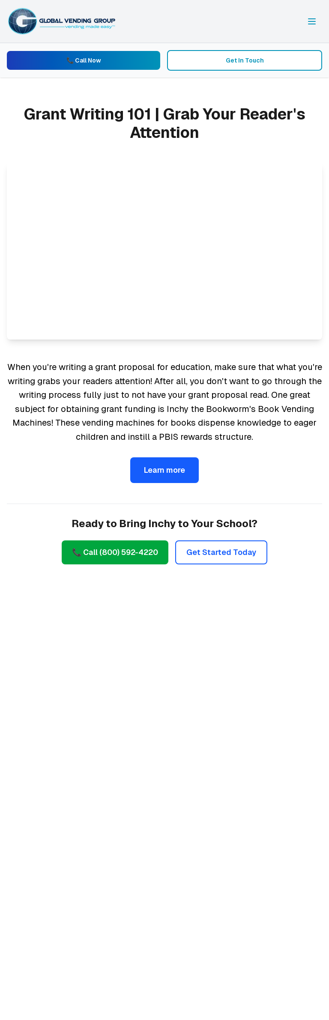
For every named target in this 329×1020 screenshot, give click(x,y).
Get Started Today (221, 552)
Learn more (164, 470)
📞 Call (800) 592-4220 (115, 552)
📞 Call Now (83, 60)
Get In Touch (245, 60)
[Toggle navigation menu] (312, 21)
